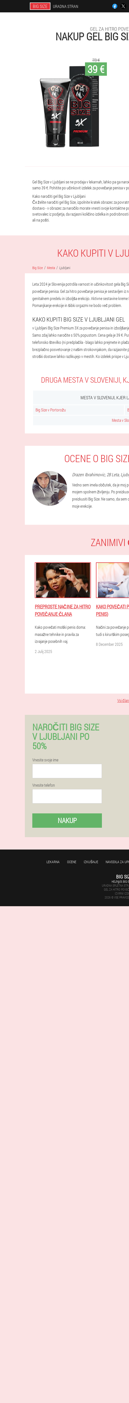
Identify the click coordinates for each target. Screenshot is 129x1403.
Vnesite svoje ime (45, 760)
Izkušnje (91, 861)
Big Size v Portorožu (51, 409)
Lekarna (53, 861)
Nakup (67, 820)
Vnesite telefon (43, 785)
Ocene (71, 861)
